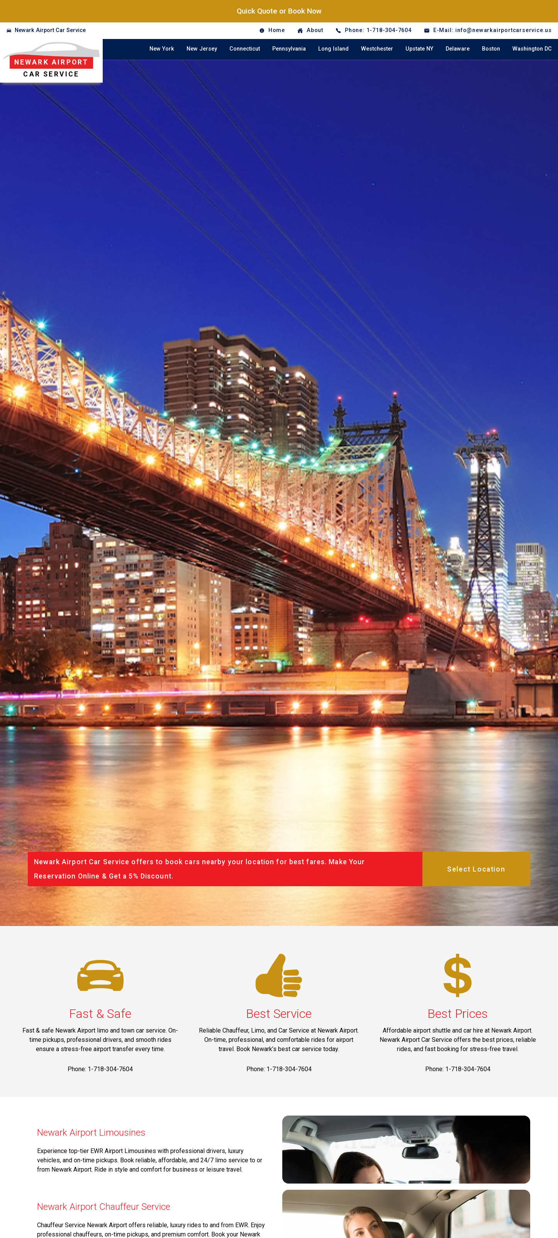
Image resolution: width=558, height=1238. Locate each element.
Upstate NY (419, 49)
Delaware (458, 49)
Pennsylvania (289, 49)
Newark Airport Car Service (50, 30)
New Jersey (202, 49)
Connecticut (244, 49)
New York (161, 49)
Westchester (377, 49)
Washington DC (532, 49)
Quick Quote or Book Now (279, 11)
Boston (491, 49)
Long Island (333, 49)
